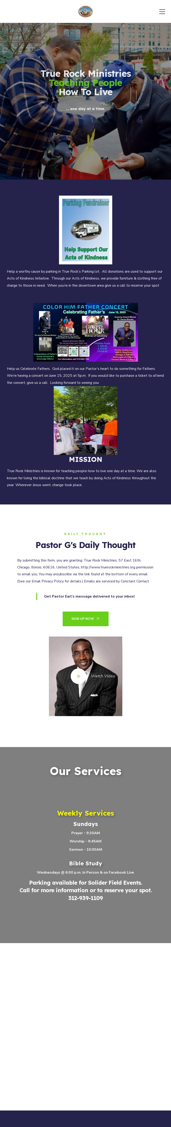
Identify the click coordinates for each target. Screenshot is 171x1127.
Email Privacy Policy (48, 581)
